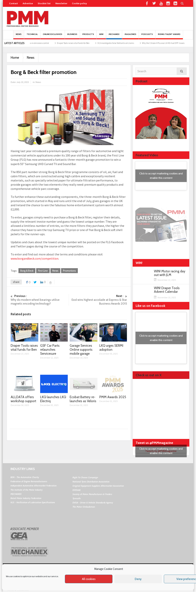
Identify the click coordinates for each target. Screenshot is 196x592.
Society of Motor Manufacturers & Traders (92, 494)
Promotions (69, 270)
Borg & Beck (26, 270)
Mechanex (114, 36)
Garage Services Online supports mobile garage (81, 349)
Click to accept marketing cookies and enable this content (161, 176)
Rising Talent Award (169, 36)
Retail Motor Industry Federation (25, 498)
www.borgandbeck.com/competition (34, 258)
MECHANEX (16, 494)
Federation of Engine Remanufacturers (28, 481)
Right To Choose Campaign (85, 477)
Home (15, 57)
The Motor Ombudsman (84, 506)
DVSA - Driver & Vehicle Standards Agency (93, 502)
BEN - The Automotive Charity (24, 477)
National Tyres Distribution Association (91, 481)
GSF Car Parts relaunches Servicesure (50, 349)
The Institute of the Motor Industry (26, 489)
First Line (43, 270)
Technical (32, 36)
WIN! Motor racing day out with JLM (169, 273)
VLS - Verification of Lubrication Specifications (32, 502)
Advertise (28, 3)
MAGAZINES (130, 36)
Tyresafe (77, 498)
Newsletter (61, 3)
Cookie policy (79, 3)
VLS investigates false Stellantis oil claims (119, 43)
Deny (138, 579)
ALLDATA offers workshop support (23, 399)
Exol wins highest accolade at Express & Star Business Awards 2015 (98, 299)
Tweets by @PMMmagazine (161, 451)
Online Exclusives (52, 36)
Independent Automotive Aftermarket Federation (33, 485)
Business (72, 36)
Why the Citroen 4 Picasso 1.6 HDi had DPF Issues (166, 43)
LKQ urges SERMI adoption (111, 347)
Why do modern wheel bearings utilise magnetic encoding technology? (40, 299)
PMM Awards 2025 (112, 397)
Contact (13, 3)
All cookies (89, 579)
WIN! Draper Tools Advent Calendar (167, 290)
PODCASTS (147, 36)
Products (88, 36)
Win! (101, 36)
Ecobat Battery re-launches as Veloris (83, 399)
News (18, 36)
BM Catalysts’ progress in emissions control (33, 43)
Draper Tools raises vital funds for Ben (76, 43)
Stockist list (44, 3)
